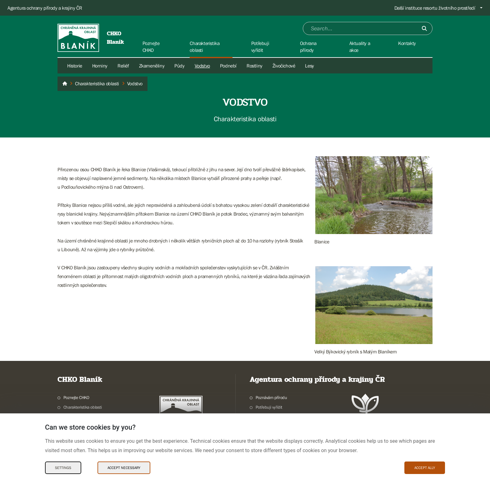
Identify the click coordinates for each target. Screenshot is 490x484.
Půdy (179, 65)
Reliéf (123, 65)
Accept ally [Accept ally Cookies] (424, 468)
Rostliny (254, 65)
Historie (74, 65)
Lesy (309, 65)
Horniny (100, 65)
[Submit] (424, 28)
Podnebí (228, 65)
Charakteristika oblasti (82, 407)
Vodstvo (202, 65)
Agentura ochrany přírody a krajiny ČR (45, 8)
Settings (63, 468)
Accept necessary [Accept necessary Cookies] (124, 468)
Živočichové (283, 65)
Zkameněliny (152, 65)
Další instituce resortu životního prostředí (434, 8)
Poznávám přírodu (271, 397)
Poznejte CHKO (76, 397)
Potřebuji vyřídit (269, 407)
